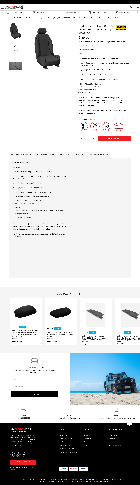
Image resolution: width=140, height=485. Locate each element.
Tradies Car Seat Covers (67, 449)
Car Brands (63, 442)
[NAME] (34, 379)
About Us (87, 435)
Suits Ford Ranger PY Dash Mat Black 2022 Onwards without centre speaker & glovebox (94, 338)
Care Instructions (45, 154)
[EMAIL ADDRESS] (34, 386)
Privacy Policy (113, 442)
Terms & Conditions (115, 445)
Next (128, 294)
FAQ (85, 445)
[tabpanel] (26, 321)
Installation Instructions (72, 154)
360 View (15, 48)
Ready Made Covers (66, 438)
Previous (123, 294)
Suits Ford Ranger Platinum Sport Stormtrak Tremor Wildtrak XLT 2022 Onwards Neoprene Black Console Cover (25, 333)
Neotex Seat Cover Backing (68, 452)
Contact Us (87, 438)
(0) (138, 7)
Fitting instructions (90, 442)
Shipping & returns (99, 154)
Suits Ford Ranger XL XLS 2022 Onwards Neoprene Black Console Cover (60, 334)
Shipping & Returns (114, 435)
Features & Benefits (21, 154)
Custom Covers (64, 435)
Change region (23, 462)
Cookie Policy (113, 438)
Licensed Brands (65, 445)
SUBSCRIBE (34, 394)
